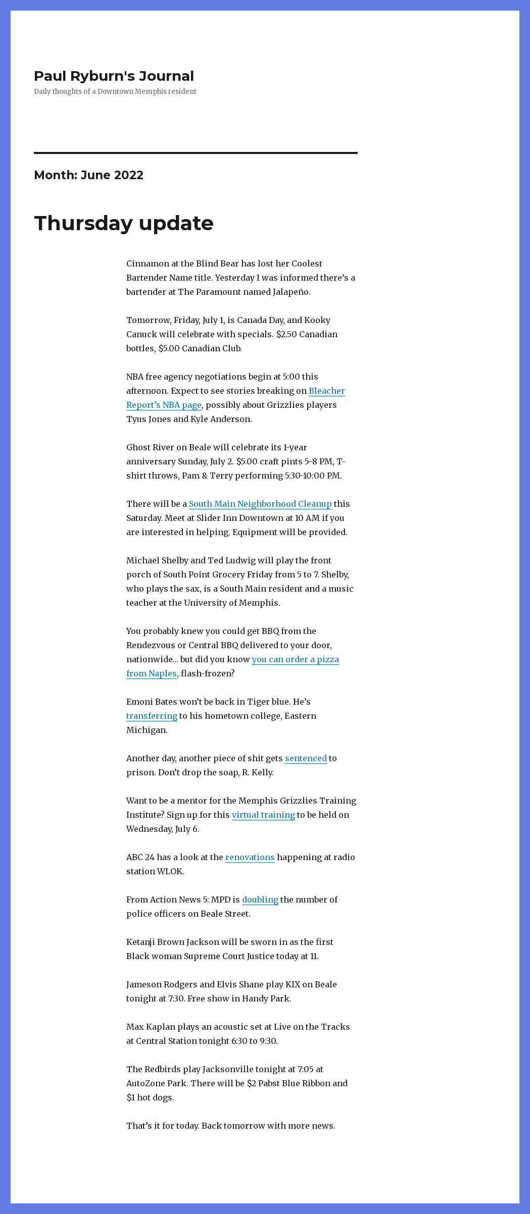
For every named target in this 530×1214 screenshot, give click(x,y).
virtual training (263, 815)
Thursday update (124, 222)
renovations (250, 857)
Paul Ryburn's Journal (114, 75)
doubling (260, 899)
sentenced (306, 758)
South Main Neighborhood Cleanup (260, 504)
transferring (151, 716)
